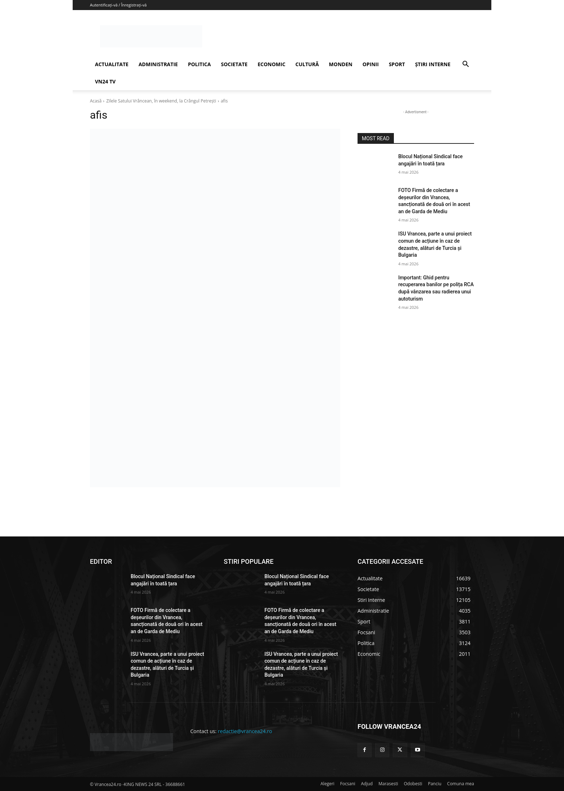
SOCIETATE (234, 64)
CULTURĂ (307, 64)
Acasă (95, 101)
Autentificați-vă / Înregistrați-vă (118, 5)
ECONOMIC (271, 64)
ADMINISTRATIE (158, 64)
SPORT (397, 64)
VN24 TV (105, 81)
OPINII (371, 64)
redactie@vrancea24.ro (245, 731)
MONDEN (340, 64)
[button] (465, 64)
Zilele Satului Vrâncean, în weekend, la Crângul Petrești (161, 101)
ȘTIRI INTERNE (432, 64)
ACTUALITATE (111, 64)
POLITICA (199, 64)
